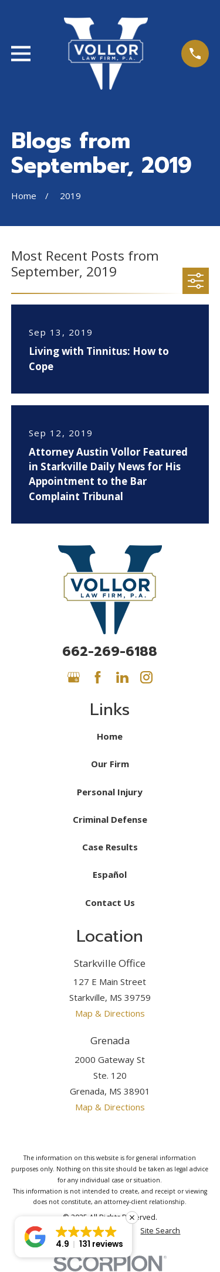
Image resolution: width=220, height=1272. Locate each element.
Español (110, 874)
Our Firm (110, 764)
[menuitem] (160, 1231)
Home (110, 736)
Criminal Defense (110, 819)
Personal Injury (110, 792)
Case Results (110, 847)
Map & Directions (110, 1013)
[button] (73, 1236)
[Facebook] (98, 677)
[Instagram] (146, 677)
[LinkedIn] (122, 677)
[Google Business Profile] (73, 677)
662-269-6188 (109, 651)
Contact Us (110, 902)
